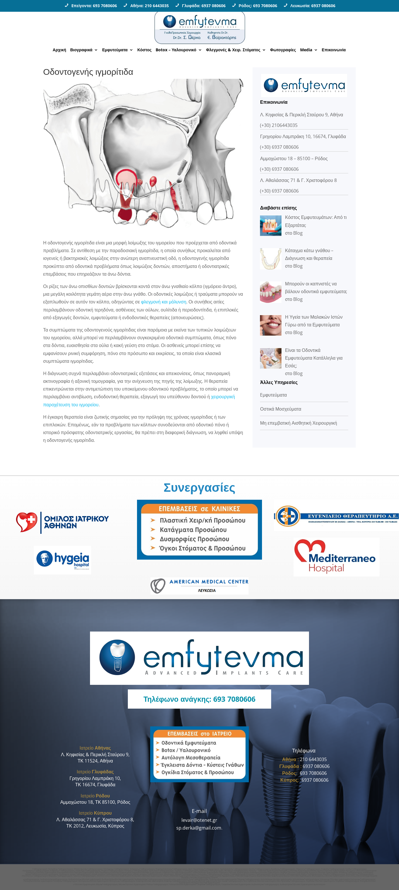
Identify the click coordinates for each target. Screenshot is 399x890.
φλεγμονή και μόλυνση (163, 302)
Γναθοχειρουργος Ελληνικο (242, 874)
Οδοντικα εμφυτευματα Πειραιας (328, 881)
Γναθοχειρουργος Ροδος (164, 884)
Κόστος (144, 50)
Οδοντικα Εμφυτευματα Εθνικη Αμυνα (306, 870)
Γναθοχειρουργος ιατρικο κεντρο (89, 874)
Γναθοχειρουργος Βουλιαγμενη (343, 874)
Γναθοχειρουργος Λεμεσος (170, 870)
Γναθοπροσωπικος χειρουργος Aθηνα (163, 874)
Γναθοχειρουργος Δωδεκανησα (277, 884)
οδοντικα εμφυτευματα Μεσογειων (104, 881)
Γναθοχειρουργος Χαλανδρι (71, 870)
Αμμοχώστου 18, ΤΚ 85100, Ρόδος (95, 802)
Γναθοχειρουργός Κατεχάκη (44, 869)
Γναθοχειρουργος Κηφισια (316, 869)
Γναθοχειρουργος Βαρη (295, 874)
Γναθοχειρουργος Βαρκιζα (44, 876)
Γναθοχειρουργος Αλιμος (218, 874)
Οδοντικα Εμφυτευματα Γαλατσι (203, 877)
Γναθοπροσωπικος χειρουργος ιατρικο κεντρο (125, 874)
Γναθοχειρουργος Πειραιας (302, 881)
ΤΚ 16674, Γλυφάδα (95, 784)
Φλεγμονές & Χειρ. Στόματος (233, 50)
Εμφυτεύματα (115, 50)
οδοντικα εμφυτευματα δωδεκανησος (130, 879)
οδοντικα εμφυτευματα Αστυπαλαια (287, 879)
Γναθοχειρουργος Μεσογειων (75, 881)
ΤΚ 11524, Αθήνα (95, 761)
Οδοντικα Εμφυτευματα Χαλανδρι (243, 872)
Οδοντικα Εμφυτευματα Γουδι (184, 872)
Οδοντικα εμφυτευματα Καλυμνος (344, 879)
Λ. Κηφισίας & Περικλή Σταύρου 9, (95, 754)
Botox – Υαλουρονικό (176, 50)
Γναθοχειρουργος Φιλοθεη (220, 870)
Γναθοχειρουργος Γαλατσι (68, 876)
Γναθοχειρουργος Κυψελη (131, 881)
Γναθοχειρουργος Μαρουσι (292, 869)
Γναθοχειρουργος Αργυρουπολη (269, 874)
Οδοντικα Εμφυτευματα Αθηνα (88, 884)
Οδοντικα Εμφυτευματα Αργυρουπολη (217, 876)
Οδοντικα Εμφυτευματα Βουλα (276, 876)
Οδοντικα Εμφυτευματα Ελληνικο (185, 876)
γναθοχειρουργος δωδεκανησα (38, 879)
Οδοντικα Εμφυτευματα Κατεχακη (273, 870)
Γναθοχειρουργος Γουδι (339, 869)
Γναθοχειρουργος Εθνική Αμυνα (72, 869)
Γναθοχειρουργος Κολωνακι (193, 874)
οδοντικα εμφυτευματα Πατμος (230, 879)
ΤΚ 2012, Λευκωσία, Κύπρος (95, 826)
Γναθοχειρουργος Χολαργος (126, 869)
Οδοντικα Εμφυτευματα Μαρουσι (125, 872)
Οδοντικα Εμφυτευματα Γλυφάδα (190, 884)
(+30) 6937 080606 (279, 147)
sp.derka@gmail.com (198, 828)
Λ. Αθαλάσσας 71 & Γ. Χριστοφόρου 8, (95, 819)
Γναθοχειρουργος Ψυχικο (96, 870)
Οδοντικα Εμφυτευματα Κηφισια (155, 872)
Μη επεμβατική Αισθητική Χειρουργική (298, 423)
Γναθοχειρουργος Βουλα (318, 874)
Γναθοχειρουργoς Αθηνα (113, 884)
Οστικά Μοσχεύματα (280, 409)
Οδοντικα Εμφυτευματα (209, 882)
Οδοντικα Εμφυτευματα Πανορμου (339, 870)
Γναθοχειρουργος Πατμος (204, 879)
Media (306, 50)
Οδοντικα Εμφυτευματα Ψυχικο (272, 872)
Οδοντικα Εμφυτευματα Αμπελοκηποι (308, 884)
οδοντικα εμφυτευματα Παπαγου (47, 881)
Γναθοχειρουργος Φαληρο (355, 881)
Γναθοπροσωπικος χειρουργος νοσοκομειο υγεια (52, 874)
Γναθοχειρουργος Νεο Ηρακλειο (241, 881)
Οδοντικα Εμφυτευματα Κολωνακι (126, 876)
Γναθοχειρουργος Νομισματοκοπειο (155, 869)
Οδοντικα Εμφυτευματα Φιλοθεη (331, 872)
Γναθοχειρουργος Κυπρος (119, 870)
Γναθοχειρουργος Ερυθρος (267, 869)
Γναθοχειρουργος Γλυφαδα (217, 884)
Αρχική (59, 50)
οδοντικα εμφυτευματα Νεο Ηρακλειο (273, 881)
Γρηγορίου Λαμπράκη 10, (95, 778)
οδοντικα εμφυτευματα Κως (180, 879)
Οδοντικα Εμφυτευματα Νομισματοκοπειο (54, 872)
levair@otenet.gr (199, 820)
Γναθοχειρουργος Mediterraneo (95, 876)
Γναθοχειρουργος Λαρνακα (195, 870)
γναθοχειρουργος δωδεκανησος (66, 879)
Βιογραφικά (81, 50)
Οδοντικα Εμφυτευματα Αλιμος (155, 876)
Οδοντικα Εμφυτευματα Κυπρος (301, 872)
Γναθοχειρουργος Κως (157, 879)
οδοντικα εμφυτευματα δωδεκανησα (97, 879)
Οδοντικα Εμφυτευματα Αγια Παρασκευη (92, 872)
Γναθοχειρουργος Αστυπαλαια (258, 879)
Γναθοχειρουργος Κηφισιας (46, 870)
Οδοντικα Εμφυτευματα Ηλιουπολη (339, 876)
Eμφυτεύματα (273, 395)
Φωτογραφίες (283, 50)
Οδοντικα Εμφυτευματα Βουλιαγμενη (307, 876)
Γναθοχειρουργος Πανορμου (99, 869)
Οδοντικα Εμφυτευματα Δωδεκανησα (246, 884)
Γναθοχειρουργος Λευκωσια (145, 870)
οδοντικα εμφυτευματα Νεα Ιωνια (212, 881)
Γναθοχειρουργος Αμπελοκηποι (218, 869)
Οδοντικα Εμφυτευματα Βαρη (249, 876)
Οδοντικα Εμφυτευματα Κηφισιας (212, 872)
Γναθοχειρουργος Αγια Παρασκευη (187, 869)
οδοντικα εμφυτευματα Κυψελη (157, 881)
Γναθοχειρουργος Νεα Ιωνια (184, 881)
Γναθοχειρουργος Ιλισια (243, 869)
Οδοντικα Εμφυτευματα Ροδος (138, 884)
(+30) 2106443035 (279, 125)
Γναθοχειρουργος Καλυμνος (316, 879)
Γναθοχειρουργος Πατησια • (245, 870)
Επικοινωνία (334, 50)
